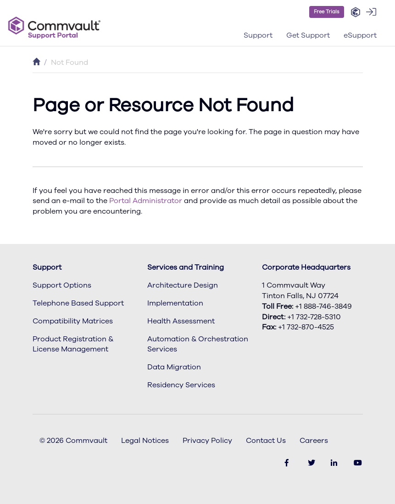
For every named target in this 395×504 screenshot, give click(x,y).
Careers (314, 441)
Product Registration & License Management (73, 344)
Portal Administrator (145, 201)
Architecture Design (182, 285)
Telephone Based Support (78, 303)
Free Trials (326, 11)
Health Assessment (181, 321)
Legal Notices (145, 441)
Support (47, 267)
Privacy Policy (207, 441)
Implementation (175, 303)
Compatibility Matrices (73, 321)
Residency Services (181, 385)
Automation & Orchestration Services (197, 344)
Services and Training (185, 267)
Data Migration (174, 367)
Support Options (62, 285)
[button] (355, 12)
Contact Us (266, 441)
